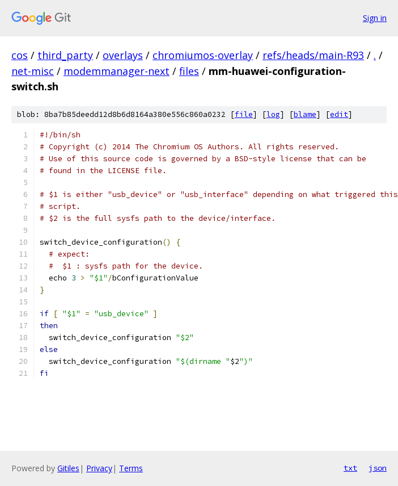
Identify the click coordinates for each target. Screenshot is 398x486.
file (244, 114)
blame (305, 114)
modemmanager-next (116, 71)
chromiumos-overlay (203, 55)
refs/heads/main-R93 (313, 55)
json (378, 468)
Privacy (99, 468)
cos (19, 55)
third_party (65, 55)
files (189, 71)
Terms (131, 468)
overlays (123, 55)
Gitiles (68, 468)
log (273, 114)
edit (339, 114)
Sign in (375, 17)
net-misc (32, 71)
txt (350, 468)
